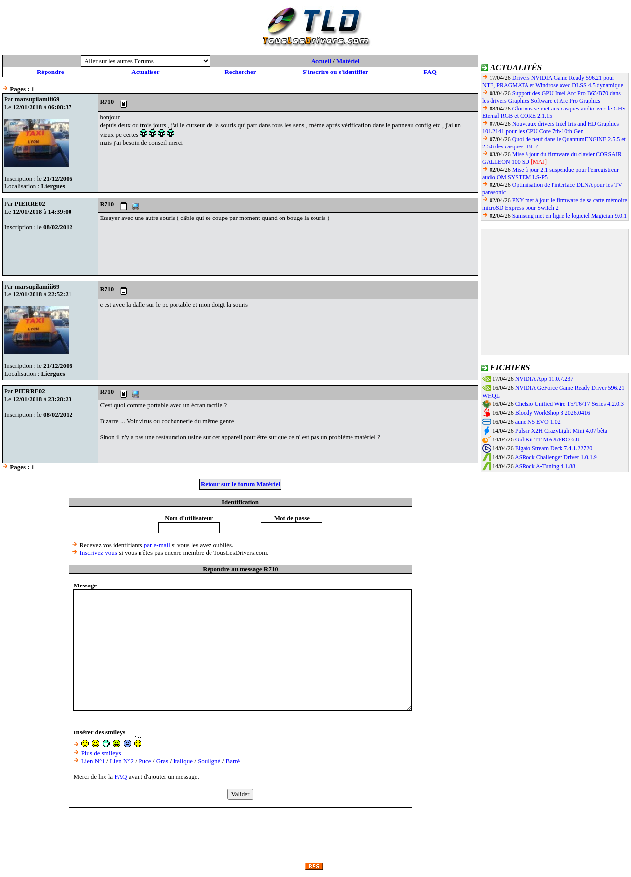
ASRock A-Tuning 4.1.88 (545, 466)
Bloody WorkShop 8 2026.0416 (552, 412)
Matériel (348, 61)
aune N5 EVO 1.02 (538, 421)
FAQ (429, 71)
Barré (233, 761)
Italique (183, 761)
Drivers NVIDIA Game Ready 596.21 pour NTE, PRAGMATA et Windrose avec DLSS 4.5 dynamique (552, 81)
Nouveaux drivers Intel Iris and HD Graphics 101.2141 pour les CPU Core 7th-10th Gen (550, 127)
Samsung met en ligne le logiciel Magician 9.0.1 (569, 215)
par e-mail (157, 544)
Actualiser (145, 71)
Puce (145, 761)
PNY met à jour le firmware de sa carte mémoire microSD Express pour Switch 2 (554, 204)
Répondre (50, 71)
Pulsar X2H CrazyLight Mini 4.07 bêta (561, 430)
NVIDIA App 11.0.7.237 (544, 378)
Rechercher (240, 71)
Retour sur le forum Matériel (240, 484)
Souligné (209, 761)
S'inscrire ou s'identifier (335, 71)
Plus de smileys (101, 753)
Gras (162, 761)
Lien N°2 (122, 761)
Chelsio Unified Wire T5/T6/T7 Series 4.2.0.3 (569, 404)
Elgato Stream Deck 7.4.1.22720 (554, 448)
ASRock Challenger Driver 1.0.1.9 (556, 457)
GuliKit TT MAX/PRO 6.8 (547, 439)
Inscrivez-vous (98, 552)
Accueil (321, 61)
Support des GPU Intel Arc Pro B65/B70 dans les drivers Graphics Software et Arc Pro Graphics (551, 97)
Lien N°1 (93, 761)
